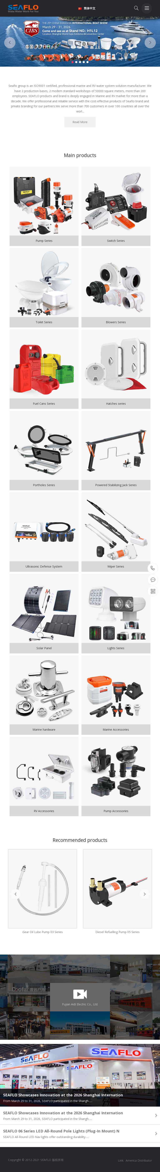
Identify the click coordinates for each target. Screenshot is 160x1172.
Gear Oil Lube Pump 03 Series (42, 932)
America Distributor (139, 1160)
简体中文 (86, 8)
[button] (72, 62)
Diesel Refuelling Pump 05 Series (117, 932)
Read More (80, 122)
